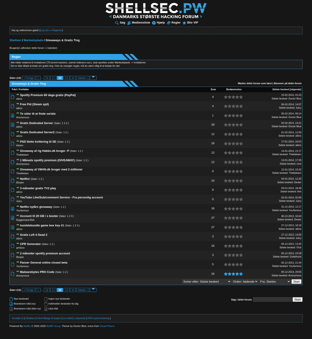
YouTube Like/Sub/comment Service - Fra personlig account (61, 197)
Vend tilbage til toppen (49, 318)
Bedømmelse (233, 89)
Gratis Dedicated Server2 (37, 132)
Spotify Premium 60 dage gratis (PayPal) (48, 95)
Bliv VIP (190, 22)
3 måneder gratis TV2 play (38, 188)
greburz (20, 247)
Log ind (44, 30)
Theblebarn (22, 154)
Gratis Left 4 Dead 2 (33, 234)
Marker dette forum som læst (255, 83)
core (299, 163)
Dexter (297, 182)
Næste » (83, 78)
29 (212, 124)
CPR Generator (30, 244)
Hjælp (158, 22)
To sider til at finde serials (38, 113)
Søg (120, 22)
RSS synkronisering (98, 318)
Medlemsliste (138, 22)
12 (212, 134)
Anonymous (22, 117)
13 (66, 78)
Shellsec (15, 40)
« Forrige (29, 78)
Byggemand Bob (25, 220)
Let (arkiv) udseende (74, 318)
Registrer (57, 30)
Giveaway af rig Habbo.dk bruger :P (44, 150)
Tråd (14, 89)
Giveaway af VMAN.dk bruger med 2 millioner (51, 169)
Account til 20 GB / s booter (39, 216)
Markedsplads (33, 40)
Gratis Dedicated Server (36, 123)
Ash (299, 191)
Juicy (298, 107)
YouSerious (22, 210)
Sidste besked (280, 89)
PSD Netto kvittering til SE (38, 141)
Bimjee (20, 182)
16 (212, 143)
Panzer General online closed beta (43, 262)
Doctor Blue (294, 98)
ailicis (19, 98)
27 (212, 217)
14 (73, 78)
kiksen (19, 145)
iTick (298, 247)
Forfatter (24, 89)
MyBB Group (53, 326)
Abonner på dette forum (288, 83)
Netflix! (25, 178)
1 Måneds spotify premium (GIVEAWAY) (47, 160)
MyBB (27, 326)
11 (53, 78)
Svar (213, 89)
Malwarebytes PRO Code (37, 272)
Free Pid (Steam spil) (34, 104)
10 (46, 78)
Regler (174, 22)
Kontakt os (18, 318)
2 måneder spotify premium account (45, 253)
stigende (295, 89)
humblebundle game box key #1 (42, 225)
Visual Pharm (107, 326)
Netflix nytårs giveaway (36, 206)
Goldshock (295, 256)
